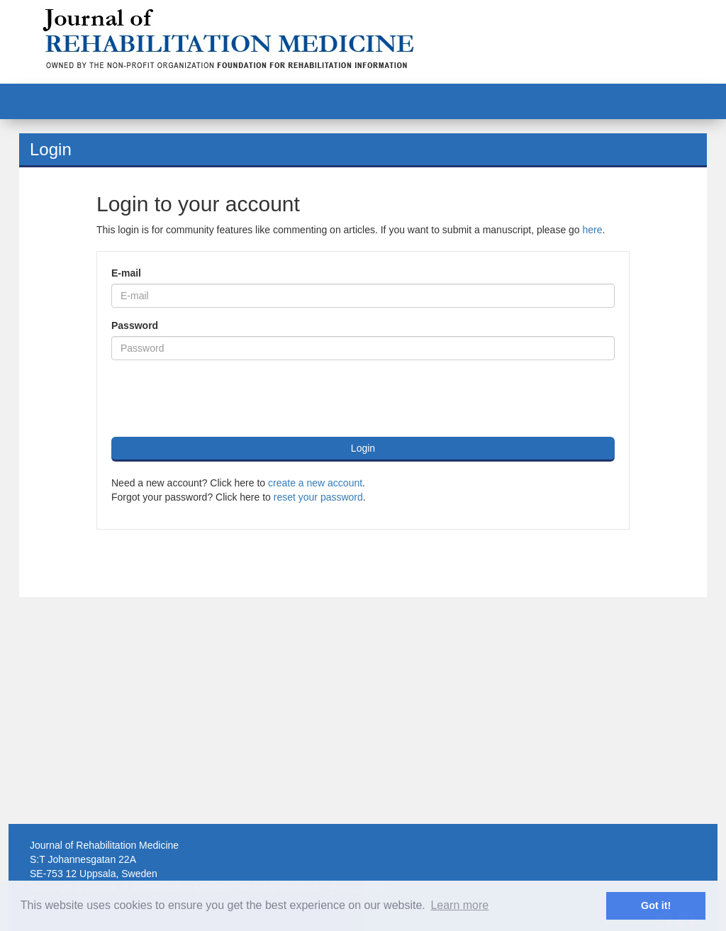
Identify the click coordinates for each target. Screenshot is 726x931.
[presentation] (219, 398)
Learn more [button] (459, 905)
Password (134, 325)
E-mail (126, 273)
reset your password (318, 497)
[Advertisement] (363, 710)
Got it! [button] (656, 905)
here (593, 229)
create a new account (315, 483)
